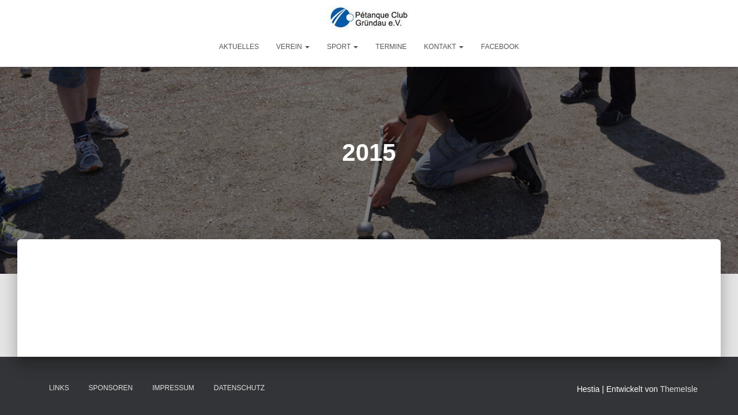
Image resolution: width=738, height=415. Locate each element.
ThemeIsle (679, 389)
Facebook (500, 47)
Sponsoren (111, 388)
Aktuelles (239, 47)
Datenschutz (239, 388)
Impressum (173, 388)
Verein (293, 47)
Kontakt (444, 47)
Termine (390, 47)
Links (59, 388)
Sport (342, 47)
